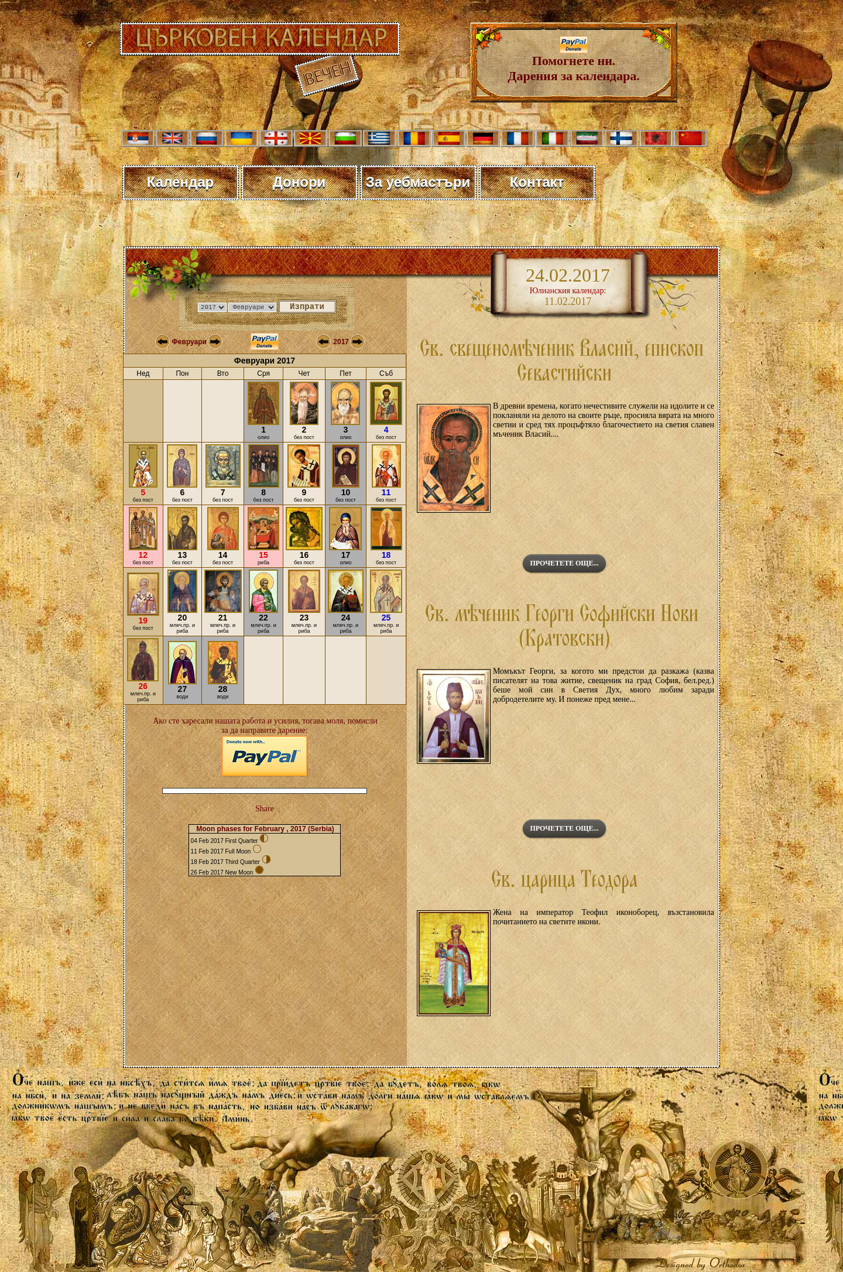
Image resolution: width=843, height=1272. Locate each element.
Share (264, 808)
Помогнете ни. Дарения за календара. (573, 62)
